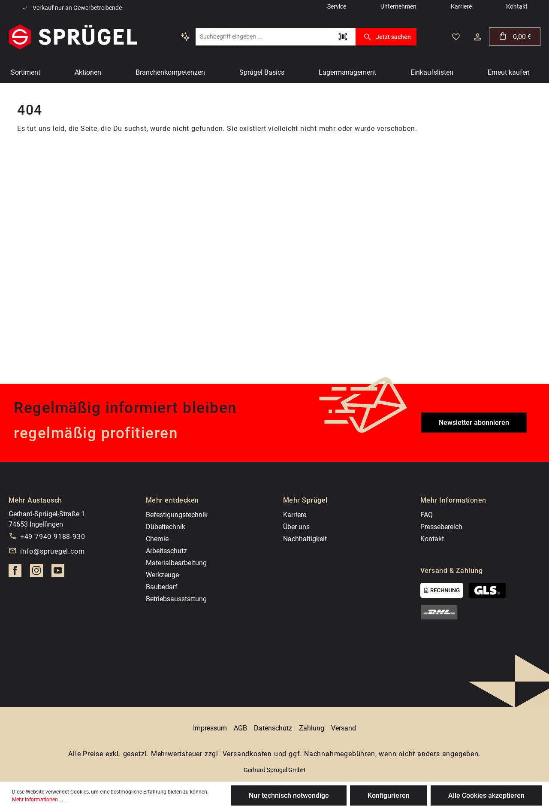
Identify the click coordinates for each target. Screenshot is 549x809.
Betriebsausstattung (176, 599)
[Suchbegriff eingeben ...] (263, 36)
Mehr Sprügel (305, 500)
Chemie (157, 539)
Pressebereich (441, 527)
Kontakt (432, 539)
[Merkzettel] (456, 36)
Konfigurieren (389, 795)
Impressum (210, 728)
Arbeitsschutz (166, 551)
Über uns (296, 527)
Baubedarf (162, 587)
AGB (240, 728)
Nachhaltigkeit (305, 539)
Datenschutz (273, 728)
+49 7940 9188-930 (52, 537)
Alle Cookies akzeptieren (486, 795)
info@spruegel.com (52, 551)
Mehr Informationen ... (37, 800)
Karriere (294, 515)
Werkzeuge (162, 575)
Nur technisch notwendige (289, 795)
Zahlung (311, 728)
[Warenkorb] (514, 36)
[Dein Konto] (477, 37)
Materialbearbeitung (176, 563)
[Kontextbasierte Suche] (185, 36)
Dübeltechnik (165, 527)
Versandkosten (247, 754)
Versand (343, 728)
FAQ (426, 515)
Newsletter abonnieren (474, 422)
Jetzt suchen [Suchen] (386, 36)
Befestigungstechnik (177, 515)
